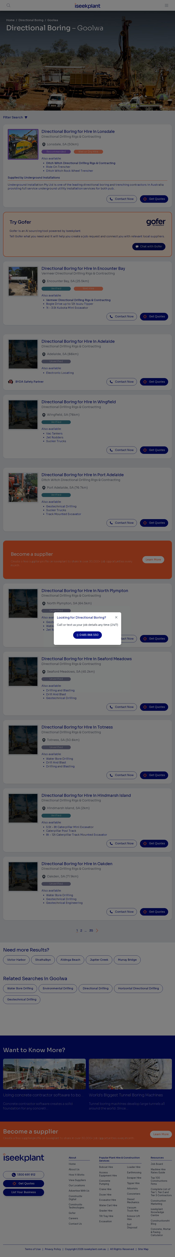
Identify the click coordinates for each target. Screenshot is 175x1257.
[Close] (116, 617)
